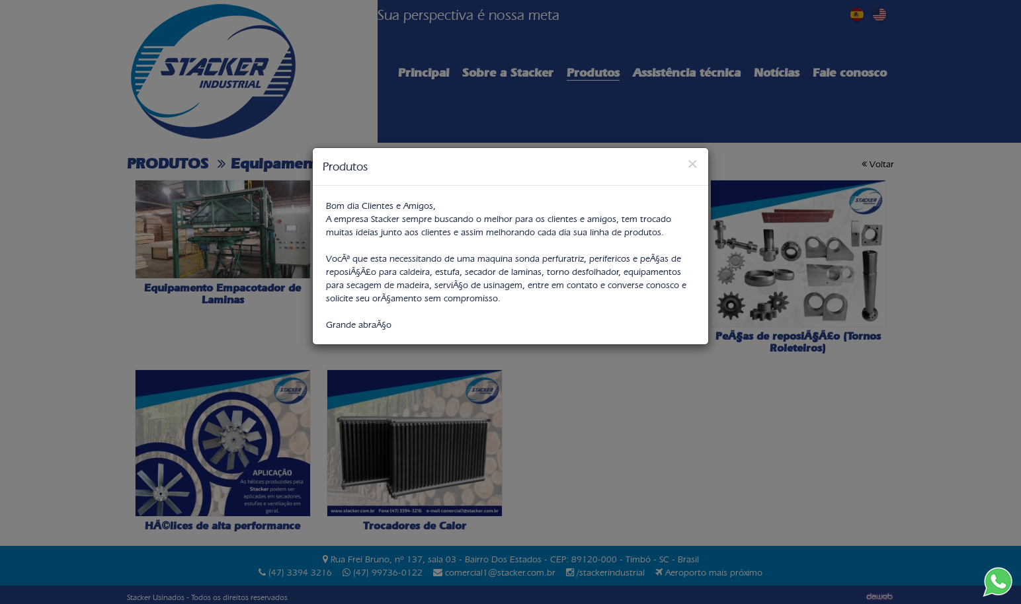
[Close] (692, 163)
